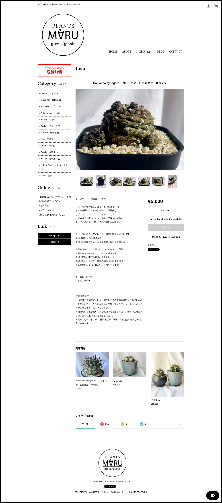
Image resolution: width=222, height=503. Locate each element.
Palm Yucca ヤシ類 (51, 113)
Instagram (54, 235)
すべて (85, 424)
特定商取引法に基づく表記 (53, 215)
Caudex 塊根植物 (50, 132)
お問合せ (44, 205)
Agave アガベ (48, 119)
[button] (144, 52)
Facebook (54, 242)
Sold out (166, 227)
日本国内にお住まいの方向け (166, 237)
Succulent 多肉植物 (51, 100)
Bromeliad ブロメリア (52, 106)
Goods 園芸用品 (49, 152)
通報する (151, 245)
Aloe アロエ (47, 139)
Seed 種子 (46, 175)
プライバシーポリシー (51, 210)
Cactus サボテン (49, 93)
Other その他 (48, 145)
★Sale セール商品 (50, 158)
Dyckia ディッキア (50, 126)
